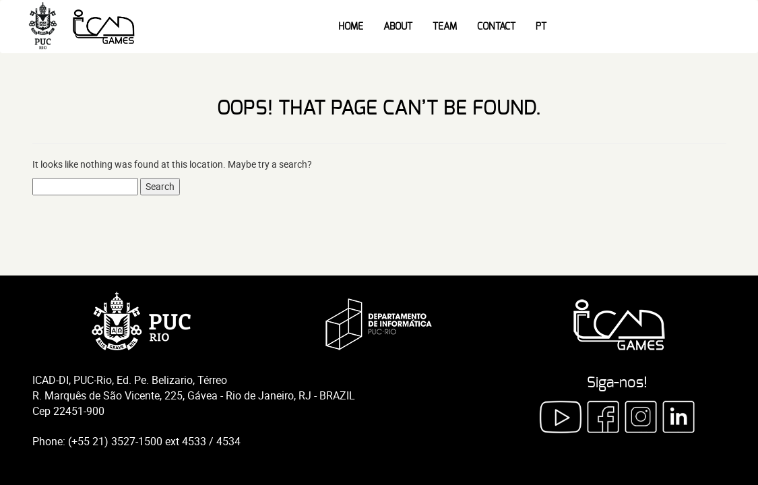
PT (541, 27)
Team (445, 27)
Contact (496, 27)
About (397, 27)
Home (350, 27)
